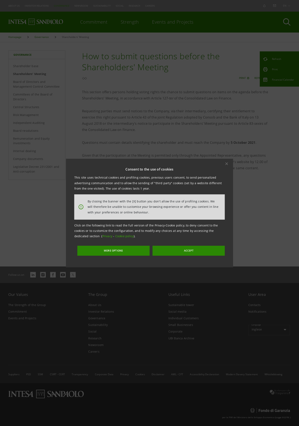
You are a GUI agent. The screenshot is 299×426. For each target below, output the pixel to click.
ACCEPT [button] (179, 249)
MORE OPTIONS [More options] (124, 249)
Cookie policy (124, 237)
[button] (226, 164)
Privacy (107, 237)
